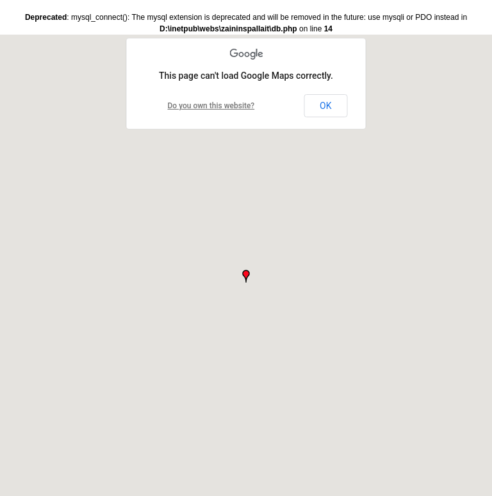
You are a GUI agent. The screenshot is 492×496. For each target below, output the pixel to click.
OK (325, 106)
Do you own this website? (211, 105)
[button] (246, 276)
